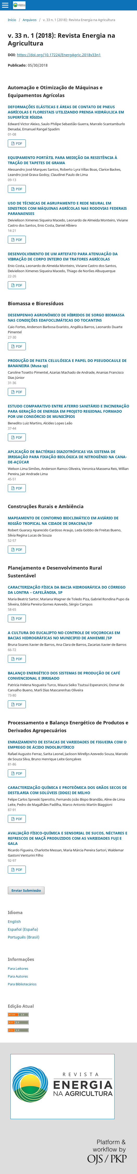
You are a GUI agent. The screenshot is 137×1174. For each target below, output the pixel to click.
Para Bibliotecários (22, 984)
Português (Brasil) (23, 937)
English (14, 921)
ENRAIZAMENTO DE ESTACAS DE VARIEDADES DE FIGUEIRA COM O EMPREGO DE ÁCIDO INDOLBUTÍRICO (67, 744)
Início (12, 19)
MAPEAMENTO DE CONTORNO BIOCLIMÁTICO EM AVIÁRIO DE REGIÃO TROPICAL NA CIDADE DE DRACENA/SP (63, 520)
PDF (18, 143)
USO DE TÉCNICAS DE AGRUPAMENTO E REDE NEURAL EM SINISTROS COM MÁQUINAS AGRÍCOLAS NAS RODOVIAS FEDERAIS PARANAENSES (67, 208)
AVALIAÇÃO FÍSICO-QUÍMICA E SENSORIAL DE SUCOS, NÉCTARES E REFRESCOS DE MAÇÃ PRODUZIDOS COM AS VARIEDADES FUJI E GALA (67, 838)
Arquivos (29, 19)
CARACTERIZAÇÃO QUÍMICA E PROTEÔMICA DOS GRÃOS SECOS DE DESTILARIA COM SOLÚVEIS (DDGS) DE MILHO (67, 790)
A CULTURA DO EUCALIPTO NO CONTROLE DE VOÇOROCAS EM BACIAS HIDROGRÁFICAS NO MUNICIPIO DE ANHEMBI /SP (64, 635)
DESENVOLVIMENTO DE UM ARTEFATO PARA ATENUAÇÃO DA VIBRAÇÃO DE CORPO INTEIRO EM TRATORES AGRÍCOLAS (63, 256)
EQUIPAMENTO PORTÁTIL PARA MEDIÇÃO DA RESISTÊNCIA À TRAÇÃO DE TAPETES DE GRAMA (62, 160)
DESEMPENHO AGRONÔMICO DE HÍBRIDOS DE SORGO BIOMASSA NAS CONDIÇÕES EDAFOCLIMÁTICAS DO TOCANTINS (66, 317)
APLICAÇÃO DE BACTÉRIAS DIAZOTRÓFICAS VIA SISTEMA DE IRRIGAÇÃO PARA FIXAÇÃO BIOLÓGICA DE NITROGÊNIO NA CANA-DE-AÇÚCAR (67, 456)
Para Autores (18, 976)
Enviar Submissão (26, 890)
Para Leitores (18, 968)
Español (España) (23, 929)
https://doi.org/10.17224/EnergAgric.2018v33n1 (59, 54)
